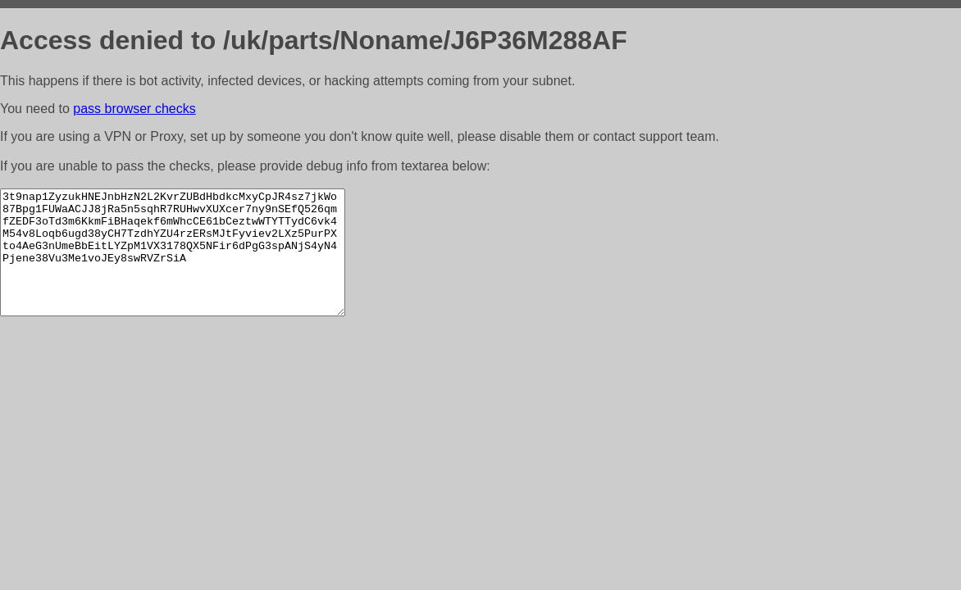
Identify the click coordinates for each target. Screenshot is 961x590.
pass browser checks (134, 109)
